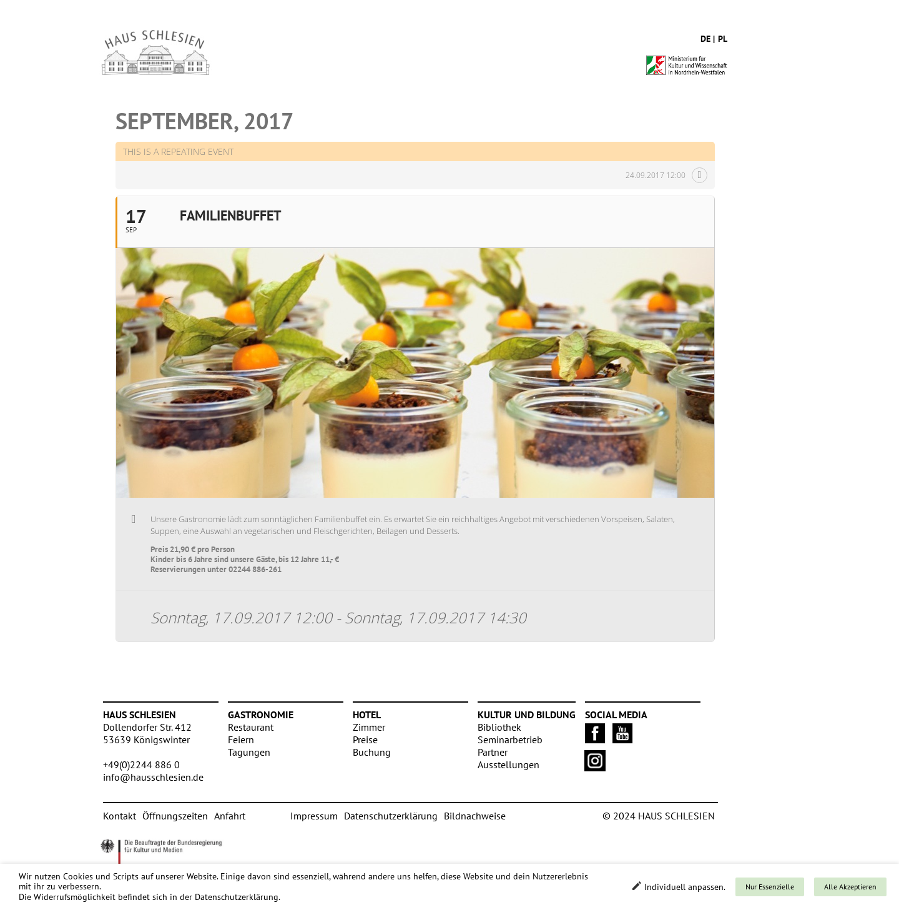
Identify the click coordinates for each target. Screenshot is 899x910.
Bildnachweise (475, 815)
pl (722, 38)
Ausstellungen (508, 764)
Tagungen (249, 752)
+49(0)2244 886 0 (141, 764)
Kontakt (119, 815)
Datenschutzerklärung (391, 815)
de (705, 38)
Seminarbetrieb (510, 739)
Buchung (372, 752)
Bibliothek (499, 727)
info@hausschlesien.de (153, 777)
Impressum (314, 815)
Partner (493, 752)
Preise (365, 739)
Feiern (241, 739)
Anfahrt (229, 815)
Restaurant (250, 727)
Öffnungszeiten (175, 815)
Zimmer (369, 727)
